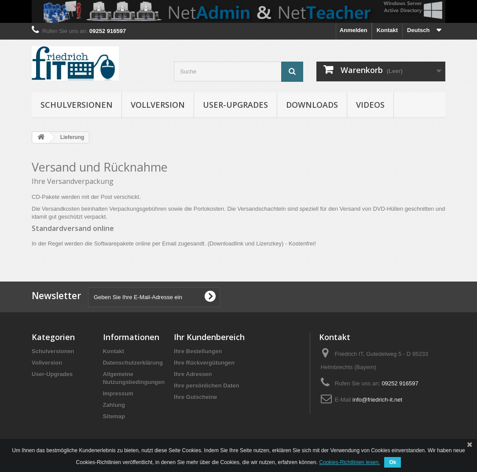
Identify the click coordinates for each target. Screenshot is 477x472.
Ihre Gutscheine (195, 397)
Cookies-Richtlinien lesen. (349, 462)
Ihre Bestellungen (198, 351)
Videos (370, 104)
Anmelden (353, 30)
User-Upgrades (235, 104)
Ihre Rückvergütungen (204, 362)
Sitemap (114, 416)
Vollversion (158, 104)
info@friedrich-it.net (377, 399)
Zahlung (114, 405)
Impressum (118, 393)
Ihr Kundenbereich (209, 337)
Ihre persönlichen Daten (206, 385)
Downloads (312, 104)
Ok (392, 462)
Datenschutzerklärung (133, 362)
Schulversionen (76, 104)
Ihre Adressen (193, 374)
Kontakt (387, 30)
